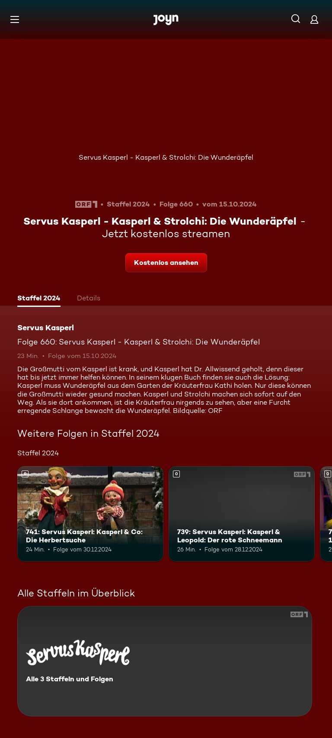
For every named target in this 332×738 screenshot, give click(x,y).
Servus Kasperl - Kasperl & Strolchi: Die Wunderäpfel (166, 157)
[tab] (39, 299)
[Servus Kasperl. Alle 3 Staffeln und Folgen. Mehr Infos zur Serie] (164, 661)
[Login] (314, 19)
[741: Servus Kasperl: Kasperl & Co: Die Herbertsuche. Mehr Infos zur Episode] (90, 513)
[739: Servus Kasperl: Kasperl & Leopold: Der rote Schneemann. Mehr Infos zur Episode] (242, 513)
